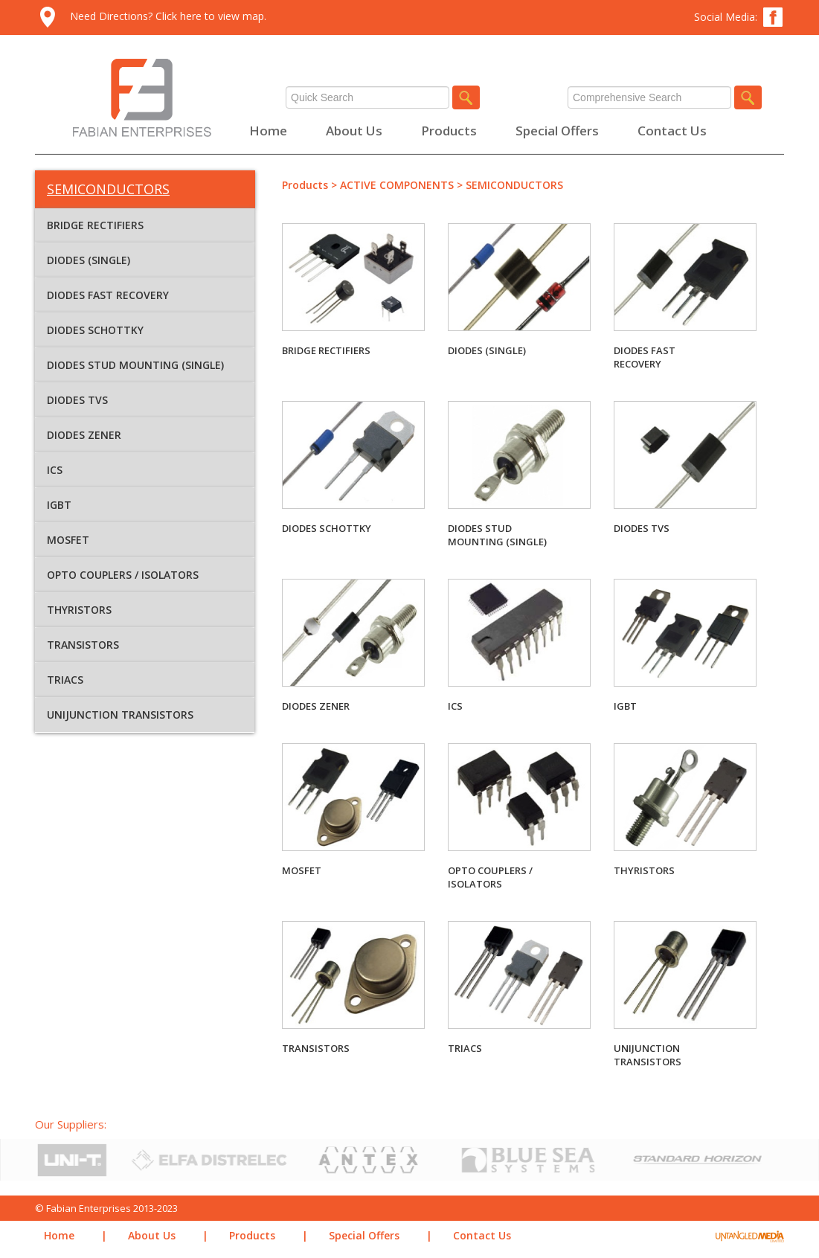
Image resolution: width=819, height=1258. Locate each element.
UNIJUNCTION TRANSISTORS (120, 714)
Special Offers (557, 130)
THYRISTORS (79, 610)
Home (268, 130)
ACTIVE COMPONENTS (397, 185)
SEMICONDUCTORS (514, 185)
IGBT (59, 505)
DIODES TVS (77, 400)
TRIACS (65, 680)
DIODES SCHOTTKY (95, 330)
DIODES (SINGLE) (88, 260)
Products (449, 130)
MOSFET (68, 540)
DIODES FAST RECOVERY (108, 295)
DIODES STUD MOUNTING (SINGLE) (135, 365)
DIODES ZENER (84, 435)
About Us (354, 130)
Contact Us (672, 130)
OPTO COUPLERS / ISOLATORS (123, 575)
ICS (54, 470)
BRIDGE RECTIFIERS (95, 225)
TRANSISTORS (83, 645)
